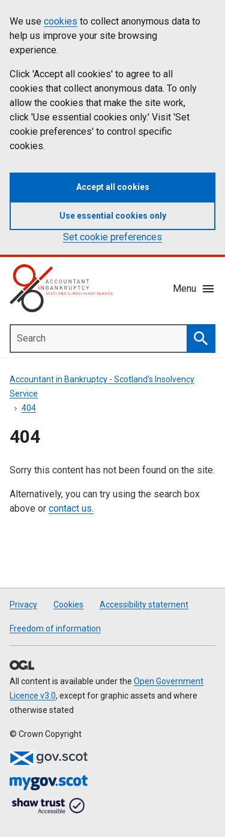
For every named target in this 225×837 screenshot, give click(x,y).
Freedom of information (55, 628)
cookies (60, 21)
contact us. (71, 508)
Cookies (68, 604)
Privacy (23, 604)
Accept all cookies (112, 187)
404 (29, 408)
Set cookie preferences (112, 237)
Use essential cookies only (112, 215)
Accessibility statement (144, 604)
